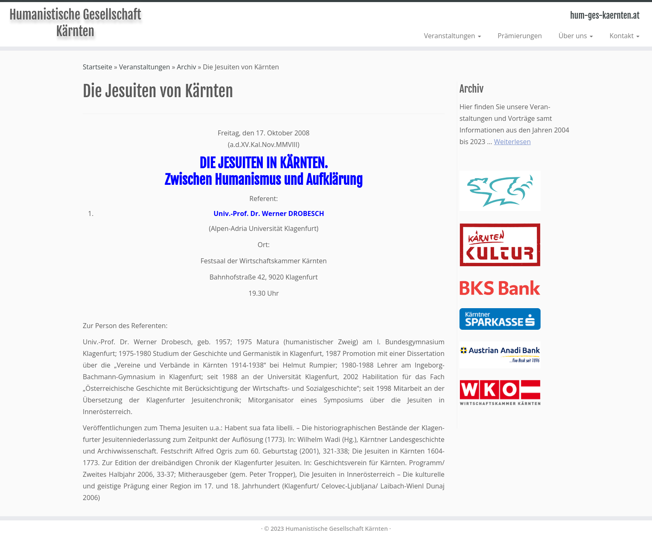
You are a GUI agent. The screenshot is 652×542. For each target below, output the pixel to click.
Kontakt (625, 35)
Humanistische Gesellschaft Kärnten (75, 23)
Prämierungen (520, 35)
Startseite (97, 66)
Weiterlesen (512, 141)
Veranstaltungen (452, 35)
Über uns (575, 35)
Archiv (186, 66)
